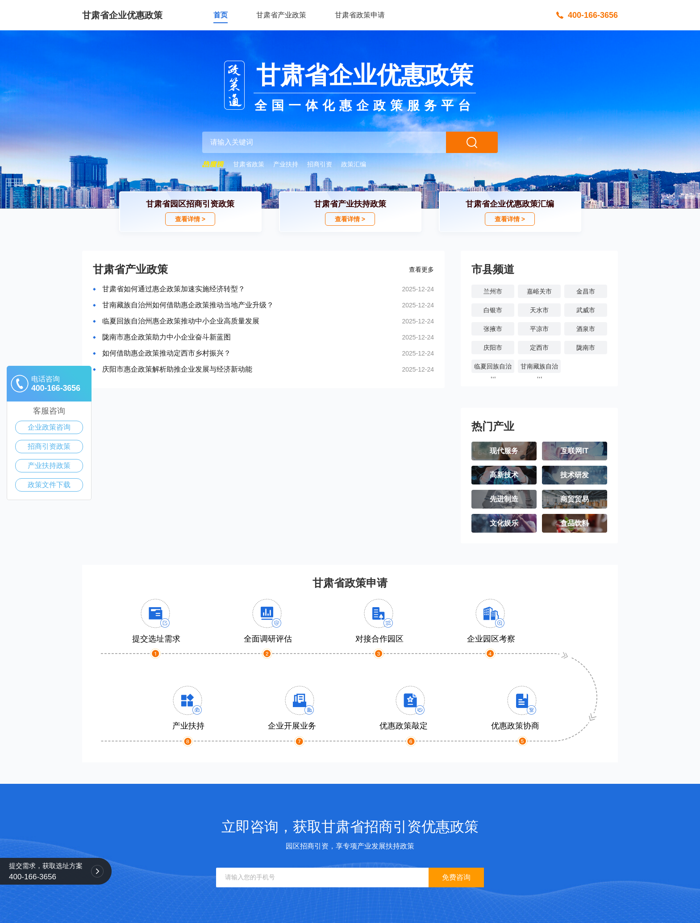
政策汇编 (353, 164)
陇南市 (585, 347)
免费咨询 (456, 877)
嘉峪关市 (539, 291)
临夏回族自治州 (493, 368)
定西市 (539, 347)
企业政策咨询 (49, 427)
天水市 (539, 310)
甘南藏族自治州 (539, 368)
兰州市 (492, 291)
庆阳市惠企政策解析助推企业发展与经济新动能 (177, 369)
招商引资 (319, 164)
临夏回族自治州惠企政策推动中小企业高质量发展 (180, 321)
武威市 (585, 310)
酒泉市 (585, 328)
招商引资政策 (49, 446)
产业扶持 (285, 164)
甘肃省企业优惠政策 (122, 15)
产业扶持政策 (49, 465)
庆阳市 (492, 347)
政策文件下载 (49, 484)
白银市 (492, 310)
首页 (220, 15)
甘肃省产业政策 (281, 15)
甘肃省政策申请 (360, 15)
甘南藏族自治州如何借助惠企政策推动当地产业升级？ (188, 305)
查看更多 (421, 269)
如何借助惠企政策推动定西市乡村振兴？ (166, 353)
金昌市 (585, 291)
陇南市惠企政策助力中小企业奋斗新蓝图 (166, 337)
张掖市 (492, 328)
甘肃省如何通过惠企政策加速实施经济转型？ (173, 289)
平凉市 (539, 328)
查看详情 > (190, 219)
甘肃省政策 (248, 164)
